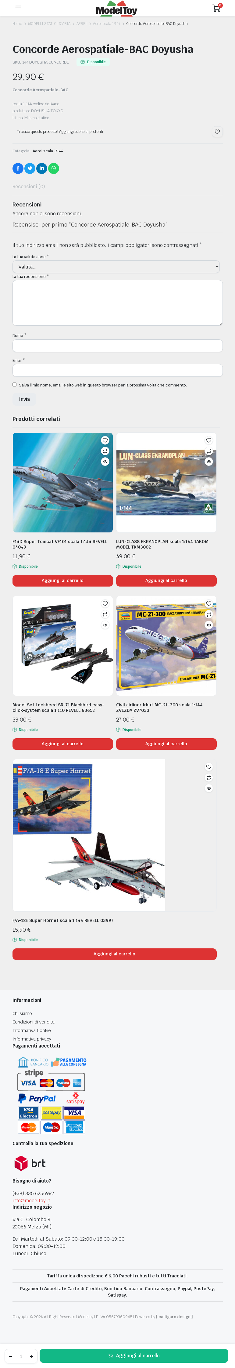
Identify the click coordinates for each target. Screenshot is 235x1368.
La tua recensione (30, 276)
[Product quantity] (21, 1356)
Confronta (105, 451)
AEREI (82, 23)
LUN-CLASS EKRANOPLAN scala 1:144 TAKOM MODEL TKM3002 (162, 544)
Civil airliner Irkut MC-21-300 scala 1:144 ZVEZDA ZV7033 (159, 707)
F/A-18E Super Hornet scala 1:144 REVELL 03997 (62, 920)
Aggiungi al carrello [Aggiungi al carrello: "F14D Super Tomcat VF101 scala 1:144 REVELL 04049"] (62, 580)
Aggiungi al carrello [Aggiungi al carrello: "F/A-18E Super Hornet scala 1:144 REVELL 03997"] (114, 954)
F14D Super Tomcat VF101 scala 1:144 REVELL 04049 (59, 544)
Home (17, 23)
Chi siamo (22, 1013)
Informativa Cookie (31, 1030)
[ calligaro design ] (174, 1316)
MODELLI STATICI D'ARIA (49, 23)
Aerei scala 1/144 (106, 23)
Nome (19, 335)
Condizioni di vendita (33, 1022)
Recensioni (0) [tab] (28, 186)
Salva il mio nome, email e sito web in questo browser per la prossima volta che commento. (103, 385)
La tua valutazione (30, 256)
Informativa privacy (31, 1039)
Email (18, 360)
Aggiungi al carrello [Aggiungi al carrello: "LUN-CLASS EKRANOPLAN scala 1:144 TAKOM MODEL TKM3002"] (166, 580)
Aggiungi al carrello (138, 1356)
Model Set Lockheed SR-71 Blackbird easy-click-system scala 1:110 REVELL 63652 (58, 707)
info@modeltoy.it (31, 1200)
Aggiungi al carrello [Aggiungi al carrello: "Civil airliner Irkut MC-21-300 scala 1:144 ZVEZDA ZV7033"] (166, 743)
